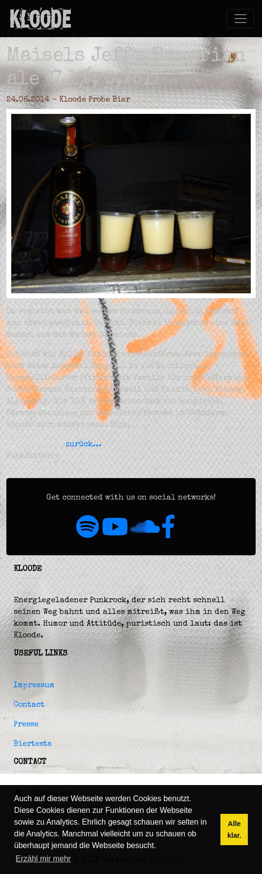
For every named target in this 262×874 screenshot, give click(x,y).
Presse (26, 725)
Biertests (32, 744)
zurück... (84, 445)
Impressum (34, 686)
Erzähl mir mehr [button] (43, 858)
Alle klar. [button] (234, 829)
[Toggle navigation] (240, 18)
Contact (29, 705)
